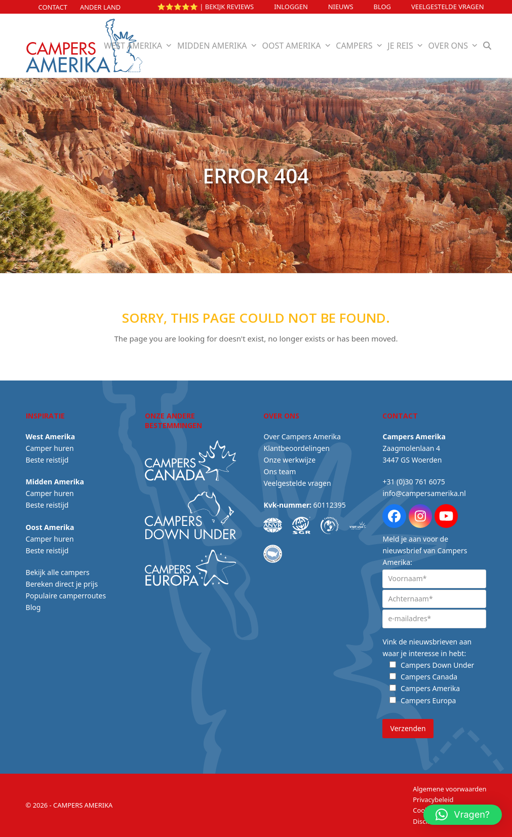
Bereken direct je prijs (62, 584)
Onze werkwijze (289, 460)
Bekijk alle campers (58, 572)
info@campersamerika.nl (423, 493)
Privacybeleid (433, 799)
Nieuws (340, 6)
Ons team (279, 471)
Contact (52, 7)
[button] (487, 46)
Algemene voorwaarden (449, 788)
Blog (382, 6)
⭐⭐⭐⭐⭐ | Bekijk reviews (205, 6)
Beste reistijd (47, 460)
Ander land (100, 7)
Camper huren (50, 448)
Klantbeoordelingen (296, 448)
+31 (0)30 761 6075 (413, 481)
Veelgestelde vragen (447, 6)
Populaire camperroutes (66, 595)
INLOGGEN (291, 6)
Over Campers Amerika (301, 436)
